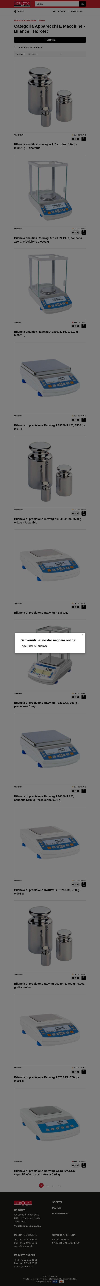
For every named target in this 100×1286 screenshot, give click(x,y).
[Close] (82, 634)
